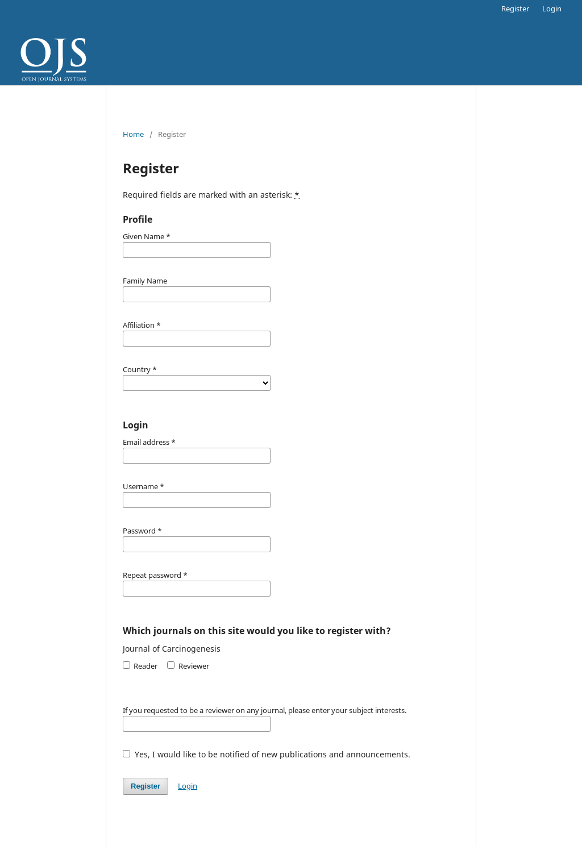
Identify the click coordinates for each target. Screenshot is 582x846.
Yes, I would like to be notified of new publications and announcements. (266, 754)
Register (515, 8)
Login (552, 8)
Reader (140, 666)
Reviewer (188, 666)
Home (133, 134)
